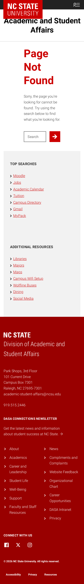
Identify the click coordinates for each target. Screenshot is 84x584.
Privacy (55, 518)
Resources (50, 574)
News (54, 449)
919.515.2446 (15, 405)
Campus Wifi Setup (28, 278)
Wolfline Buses (25, 285)
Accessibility (13, 574)
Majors (18, 265)
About (14, 449)
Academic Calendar (28, 189)
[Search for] (35, 136)
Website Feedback (64, 472)
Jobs (17, 182)
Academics (18, 457)
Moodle (19, 176)
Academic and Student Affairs (42, 25)
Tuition (18, 196)
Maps (17, 272)
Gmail (18, 209)
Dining (18, 292)
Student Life (18, 481)
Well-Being (17, 489)
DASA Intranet (60, 509)
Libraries (20, 259)
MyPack (19, 216)
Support (15, 498)
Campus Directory (27, 202)
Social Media (23, 298)
